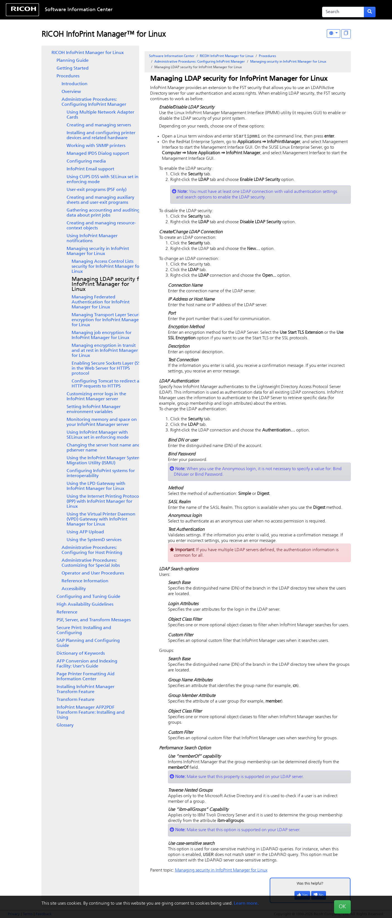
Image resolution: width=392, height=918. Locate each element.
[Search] (343, 12)
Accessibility (74, 589)
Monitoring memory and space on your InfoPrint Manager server (102, 422)
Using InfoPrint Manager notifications (92, 238)
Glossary (65, 725)
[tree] (90, 389)
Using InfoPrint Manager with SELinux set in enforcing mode (98, 435)
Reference (67, 612)
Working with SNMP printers (96, 146)
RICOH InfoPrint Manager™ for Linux (103, 35)
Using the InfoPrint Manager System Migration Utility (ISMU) (104, 460)
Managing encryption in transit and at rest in (105, 350)
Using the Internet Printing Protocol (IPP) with (103, 501)
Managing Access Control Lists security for (106, 266)
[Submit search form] (370, 12)
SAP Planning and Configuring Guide (88, 643)
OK (342, 907)
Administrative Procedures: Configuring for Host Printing (92, 550)
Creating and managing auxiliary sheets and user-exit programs (100, 200)
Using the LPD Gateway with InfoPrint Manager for (96, 486)
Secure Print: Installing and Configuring (84, 630)
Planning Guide (73, 60)
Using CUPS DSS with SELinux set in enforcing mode (102, 179)
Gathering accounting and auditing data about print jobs (103, 213)
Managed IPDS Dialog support (98, 153)
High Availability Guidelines (85, 604)
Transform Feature (75, 700)
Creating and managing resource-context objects (101, 225)
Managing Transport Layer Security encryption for (107, 320)
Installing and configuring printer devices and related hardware (101, 135)
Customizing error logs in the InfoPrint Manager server (96, 396)
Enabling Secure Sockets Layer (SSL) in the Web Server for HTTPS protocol (108, 368)
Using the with (101, 519)
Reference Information (85, 581)
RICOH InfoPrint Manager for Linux (88, 53)
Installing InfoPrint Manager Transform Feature (86, 689)
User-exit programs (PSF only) (96, 190)
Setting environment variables (94, 409)
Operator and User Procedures (93, 573)
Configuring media (86, 161)
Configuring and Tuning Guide (88, 597)
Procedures (68, 76)
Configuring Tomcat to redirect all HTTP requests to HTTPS (107, 384)
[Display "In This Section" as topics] (346, 33)
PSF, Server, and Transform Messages (94, 620)
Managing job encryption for (102, 335)
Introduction (74, 84)
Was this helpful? (310, 885)
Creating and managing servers (99, 125)
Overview (71, 92)
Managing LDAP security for (108, 284)
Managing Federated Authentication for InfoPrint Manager (101, 302)
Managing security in (98, 251)
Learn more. (246, 903)
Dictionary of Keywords (81, 653)
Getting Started (73, 68)
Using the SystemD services (94, 540)
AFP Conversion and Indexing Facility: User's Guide (87, 664)
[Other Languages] (333, 33)
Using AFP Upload (85, 532)
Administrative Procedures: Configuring (94, 102)
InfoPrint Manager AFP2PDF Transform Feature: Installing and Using (91, 712)
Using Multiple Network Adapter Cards (100, 115)
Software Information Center (79, 10)
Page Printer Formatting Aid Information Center (86, 676)
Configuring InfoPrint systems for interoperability (101, 473)
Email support (90, 169)
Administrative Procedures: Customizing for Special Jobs (91, 563)
